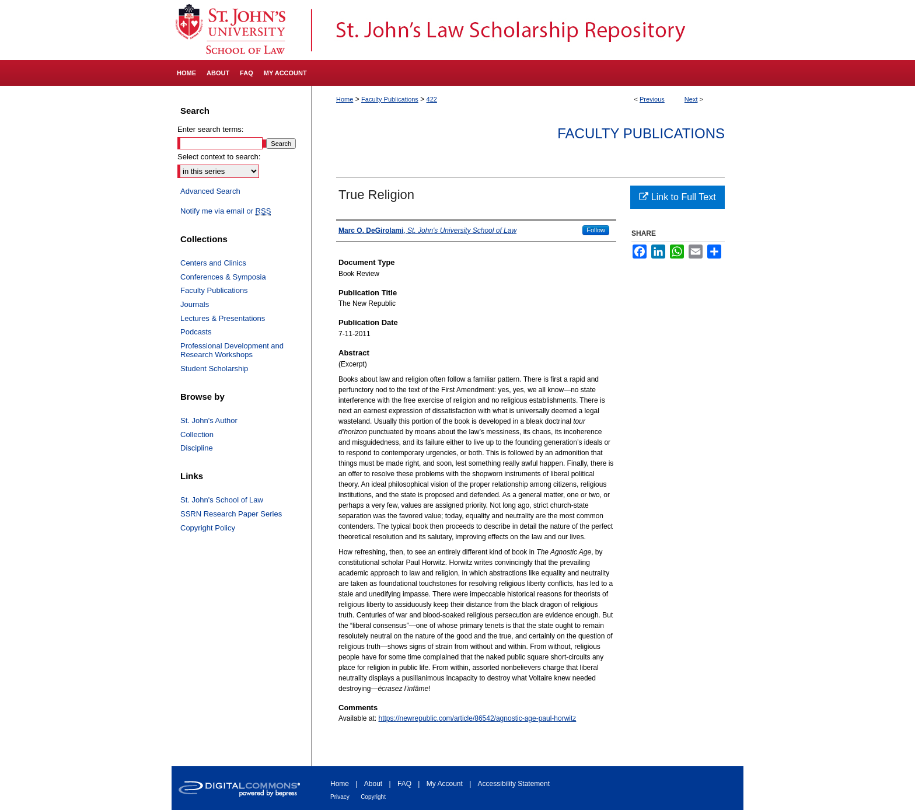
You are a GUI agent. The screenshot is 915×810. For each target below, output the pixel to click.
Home (344, 99)
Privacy (340, 797)
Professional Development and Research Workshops (232, 350)
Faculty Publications (389, 99)
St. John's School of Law (221, 499)
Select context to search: (218, 156)
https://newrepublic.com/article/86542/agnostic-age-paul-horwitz (478, 718)
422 (432, 99)
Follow (595, 229)
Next (691, 99)
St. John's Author (209, 420)
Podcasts (195, 331)
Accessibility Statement (514, 784)
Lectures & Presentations (222, 318)
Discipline (196, 448)
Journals (194, 304)
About (373, 784)
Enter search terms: (210, 129)
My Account (445, 784)
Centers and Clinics (213, 263)
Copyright (373, 797)
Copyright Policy (207, 527)
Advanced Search (210, 191)
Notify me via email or (225, 211)
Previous (652, 99)
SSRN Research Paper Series (231, 513)
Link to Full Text (677, 197)
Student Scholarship (214, 368)
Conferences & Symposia (223, 277)
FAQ (404, 784)
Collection (197, 434)
